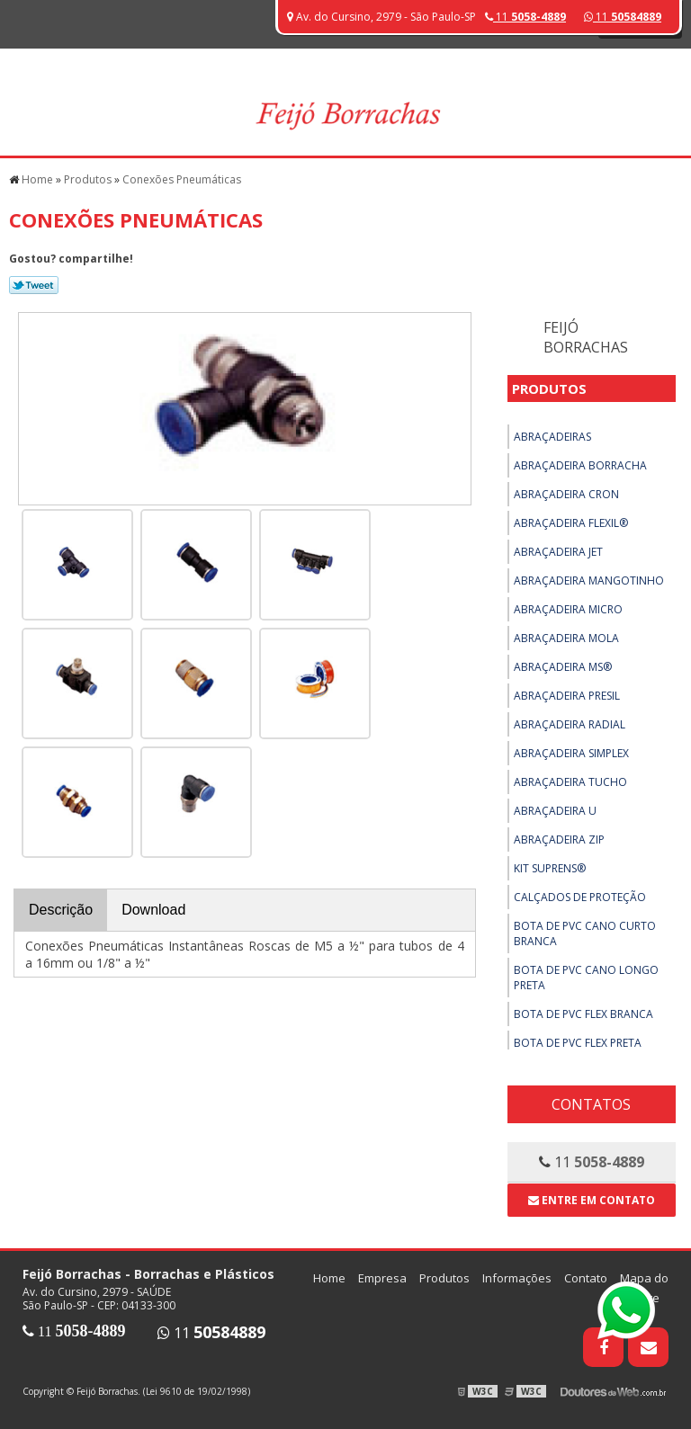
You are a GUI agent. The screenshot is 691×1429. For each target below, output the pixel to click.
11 (622, 16)
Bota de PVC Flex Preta (578, 1042)
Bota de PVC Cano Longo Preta (586, 977)
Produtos (549, 388)
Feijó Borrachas (585, 337)
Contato (585, 1278)
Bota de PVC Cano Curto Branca (585, 933)
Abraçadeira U (555, 810)
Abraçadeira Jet (558, 551)
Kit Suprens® (550, 868)
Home (329, 1278)
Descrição (61, 909)
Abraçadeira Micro (568, 609)
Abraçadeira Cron (566, 494)
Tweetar (33, 285)
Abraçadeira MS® (563, 666)
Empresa (382, 1278)
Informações (517, 1278)
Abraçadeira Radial (569, 724)
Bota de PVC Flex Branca (583, 1014)
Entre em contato (591, 1200)
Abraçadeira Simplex (571, 753)
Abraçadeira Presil (567, 695)
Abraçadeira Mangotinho (589, 580)
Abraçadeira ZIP (559, 839)
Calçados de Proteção (580, 897)
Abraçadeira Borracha (580, 465)
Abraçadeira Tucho (570, 782)
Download (153, 909)
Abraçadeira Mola (566, 638)
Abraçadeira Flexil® (571, 523)
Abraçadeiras (552, 436)
